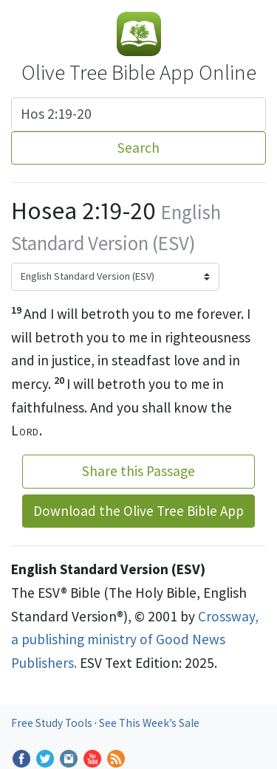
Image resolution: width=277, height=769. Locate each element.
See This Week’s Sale (149, 723)
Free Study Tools (53, 723)
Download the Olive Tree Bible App (138, 511)
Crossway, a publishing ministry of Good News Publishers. (135, 639)
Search (138, 147)
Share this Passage (138, 471)
